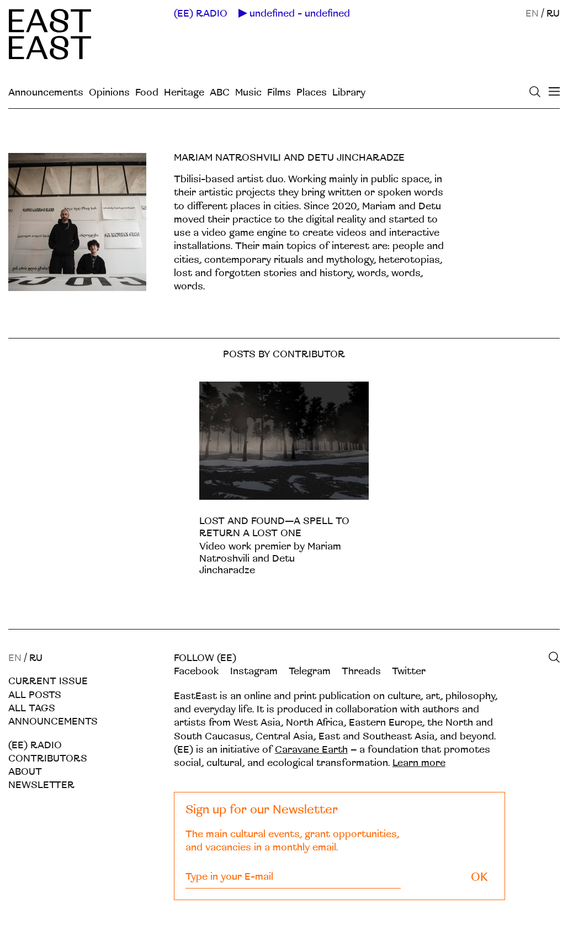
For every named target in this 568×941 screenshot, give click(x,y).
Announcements (45, 92)
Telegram (310, 671)
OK (479, 877)
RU (553, 13)
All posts (34, 695)
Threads (361, 671)
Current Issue (48, 681)
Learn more (418, 763)
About (25, 772)
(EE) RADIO (200, 13)
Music (248, 92)
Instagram (254, 671)
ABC (220, 92)
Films (279, 92)
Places (311, 92)
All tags (31, 708)
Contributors (47, 758)
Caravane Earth (311, 749)
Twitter (409, 671)
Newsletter (41, 785)
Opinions (109, 92)
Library (348, 92)
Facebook (196, 671)
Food (146, 92)
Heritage (184, 92)
